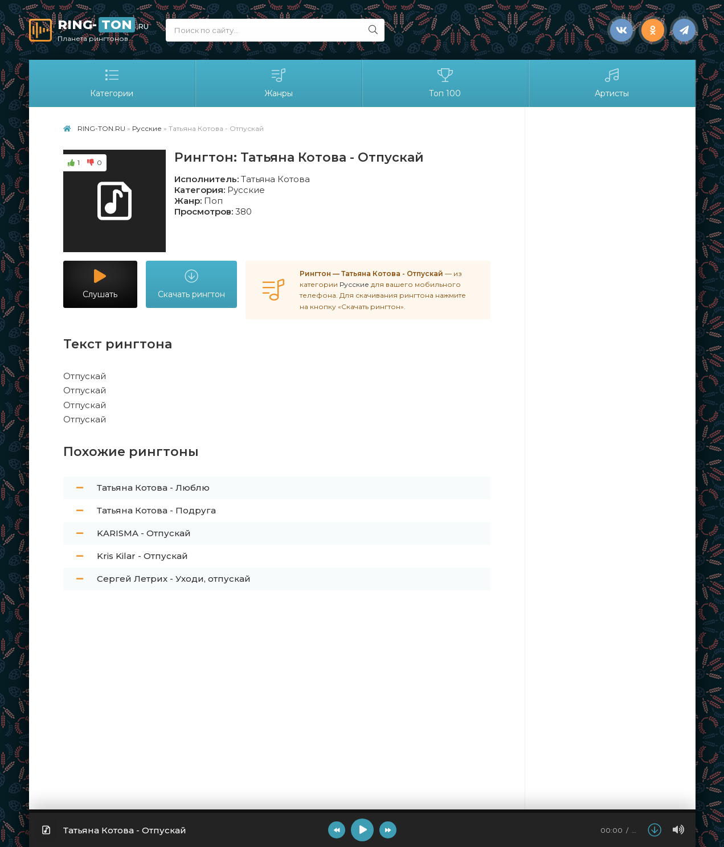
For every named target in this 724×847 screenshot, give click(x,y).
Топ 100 (445, 83)
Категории (112, 83)
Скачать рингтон (191, 284)
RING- (103, 30)
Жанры (278, 83)
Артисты (612, 83)
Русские (246, 189)
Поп (213, 200)
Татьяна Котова (275, 179)
